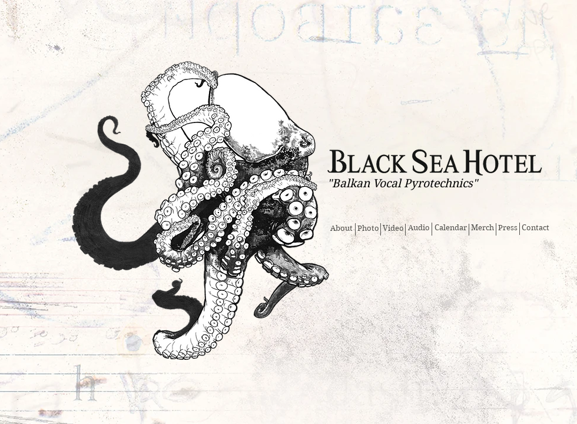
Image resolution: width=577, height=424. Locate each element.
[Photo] (368, 228)
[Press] (508, 228)
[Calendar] (450, 228)
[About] (341, 228)
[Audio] (419, 228)
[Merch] (482, 228)
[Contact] (535, 228)
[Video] (393, 228)
